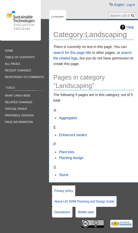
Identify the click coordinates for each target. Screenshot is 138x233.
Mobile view (86, 212)
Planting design (71, 158)
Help (130, 27)
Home (9, 50)
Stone (63, 175)
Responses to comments (24, 76)
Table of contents (20, 57)
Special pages (16, 108)
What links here (17, 95)
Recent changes (18, 70)
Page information (19, 121)
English (119, 5)
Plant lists (66, 152)
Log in (131, 5)
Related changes (18, 102)
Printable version (19, 115)
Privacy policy (63, 191)
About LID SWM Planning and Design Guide (84, 201)
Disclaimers (62, 212)
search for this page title (72, 53)
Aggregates (68, 118)
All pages (12, 63)
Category (57, 16)
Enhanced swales (73, 135)
